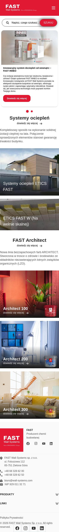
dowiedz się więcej (29, 123)
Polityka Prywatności (11, 517)
